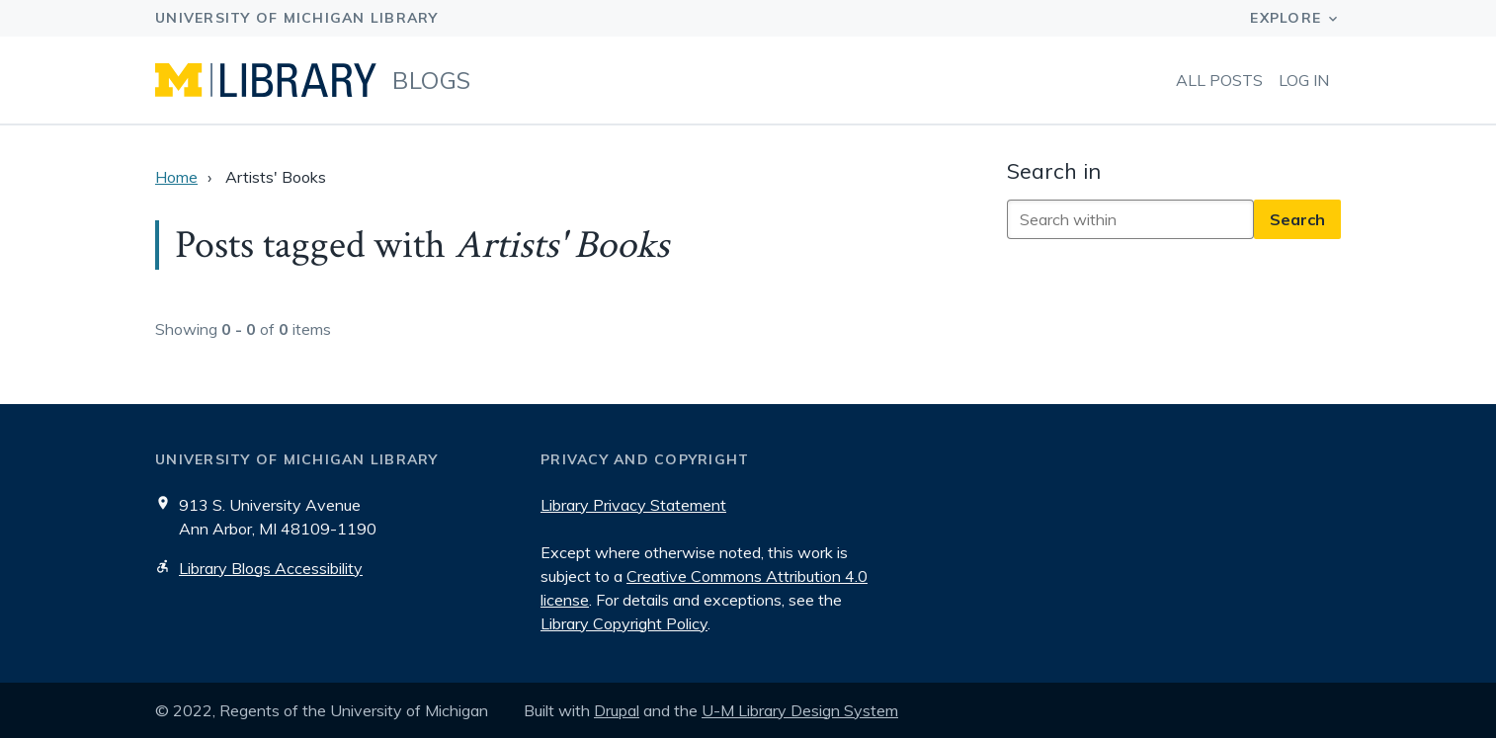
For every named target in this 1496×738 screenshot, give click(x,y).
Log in (1304, 80)
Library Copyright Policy (623, 623)
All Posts (1219, 80)
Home (176, 177)
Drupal (616, 710)
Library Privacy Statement (633, 505)
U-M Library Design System (800, 710)
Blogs (431, 80)
